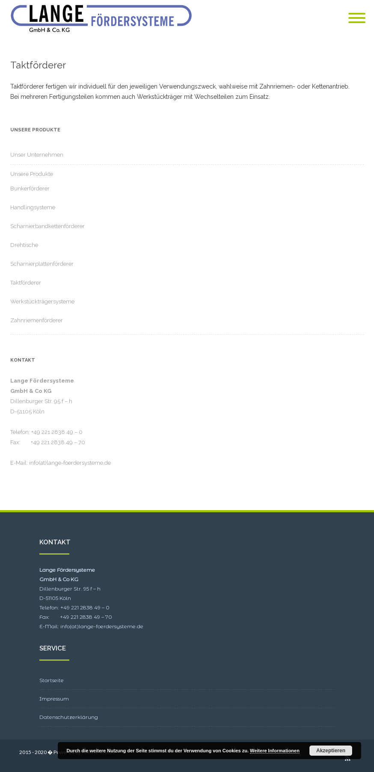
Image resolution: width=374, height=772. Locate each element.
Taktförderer (25, 282)
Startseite (51, 680)
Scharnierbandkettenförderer (47, 226)
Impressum (54, 698)
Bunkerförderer (30, 188)
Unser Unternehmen (36, 154)
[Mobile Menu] (356, 18)
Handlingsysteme (32, 207)
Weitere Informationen (275, 750)
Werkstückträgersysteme (42, 301)
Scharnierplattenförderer (42, 264)
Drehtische (24, 245)
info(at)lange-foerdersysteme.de (70, 463)
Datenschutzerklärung (68, 717)
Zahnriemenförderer (36, 320)
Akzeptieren (330, 751)
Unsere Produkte (31, 174)
